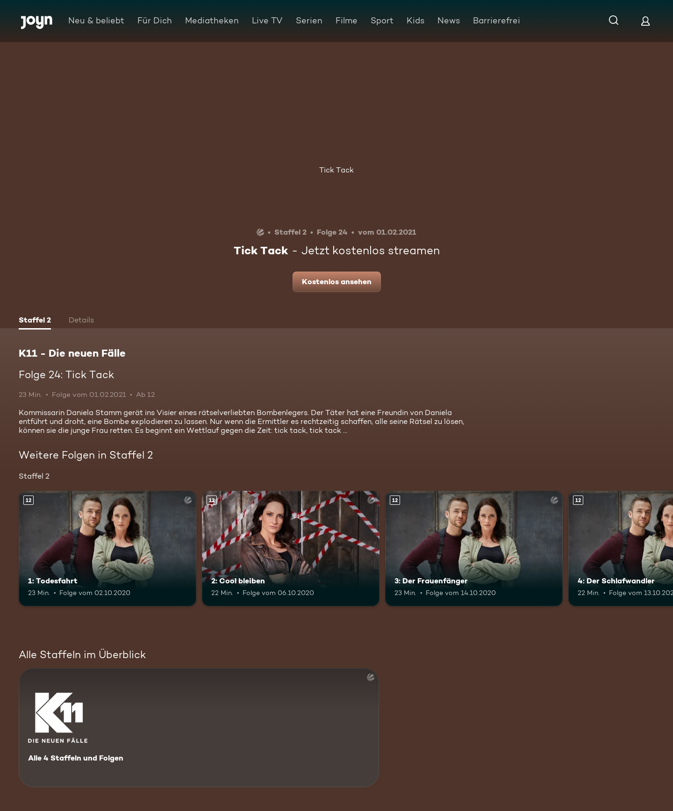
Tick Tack (336, 169)
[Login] (645, 21)
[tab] (35, 321)
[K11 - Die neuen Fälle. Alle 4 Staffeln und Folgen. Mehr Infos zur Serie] (199, 727)
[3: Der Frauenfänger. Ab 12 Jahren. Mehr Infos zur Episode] (474, 548)
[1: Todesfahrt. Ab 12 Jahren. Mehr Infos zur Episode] (107, 548)
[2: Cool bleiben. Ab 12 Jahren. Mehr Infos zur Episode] (290, 548)
